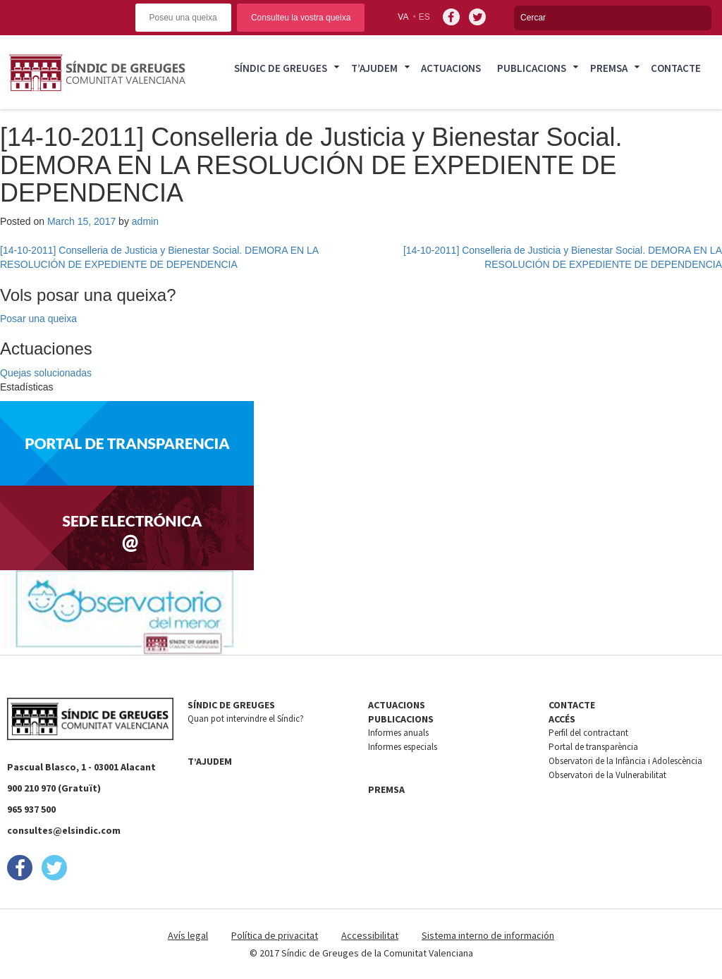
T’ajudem (374, 68)
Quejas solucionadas (46, 372)
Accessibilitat (369, 935)
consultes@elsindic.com (64, 830)
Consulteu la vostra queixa (300, 18)
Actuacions (451, 68)
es (424, 17)
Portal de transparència (593, 747)
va (403, 17)
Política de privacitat (274, 935)
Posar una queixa (38, 318)
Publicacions (531, 68)
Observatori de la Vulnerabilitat (607, 775)
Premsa (609, 68)
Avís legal (188, 935)
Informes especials (402, 747)
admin (145, 221)
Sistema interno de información (488, 935)
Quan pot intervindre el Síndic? (246, 719)
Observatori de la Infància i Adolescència (625, 761)
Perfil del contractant (588, 733)
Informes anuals (398, 733)
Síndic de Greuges (280, 68)
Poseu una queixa (183, 18)
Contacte (676, 68)
